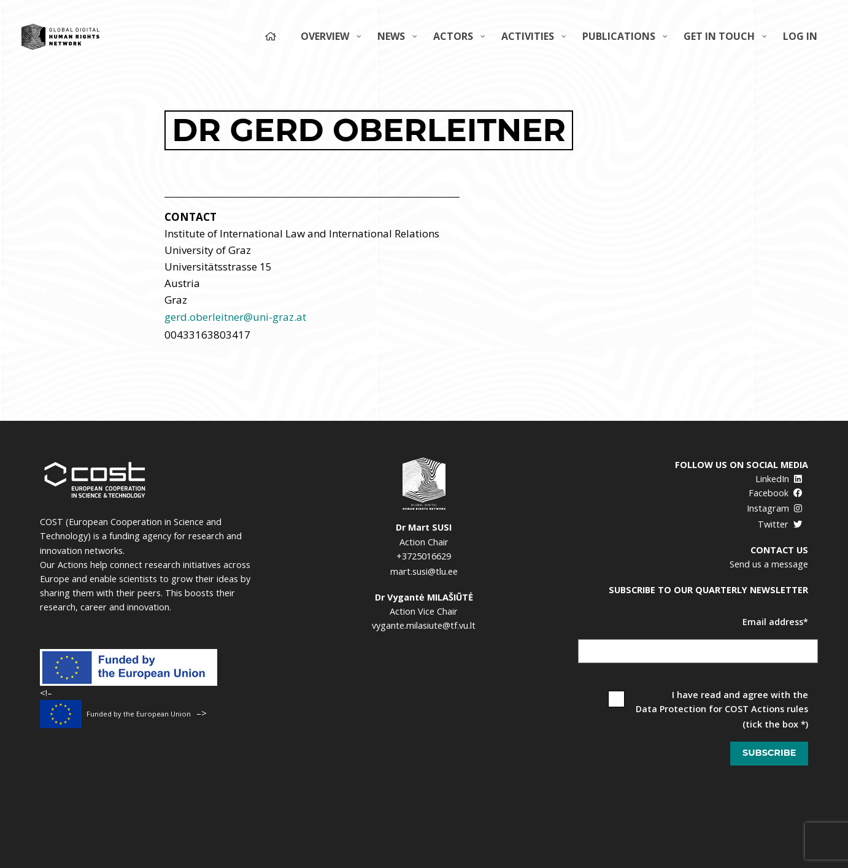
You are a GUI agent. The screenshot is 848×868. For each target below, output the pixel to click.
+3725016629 (423, 556)
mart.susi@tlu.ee (424, 571)
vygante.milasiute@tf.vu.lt (424, 625)
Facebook (776, 493)
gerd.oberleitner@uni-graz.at (235, 317)
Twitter (780, 524)
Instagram (775, 508)
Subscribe (769, 752)
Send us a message (769, 564)
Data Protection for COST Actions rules (722, 709)
